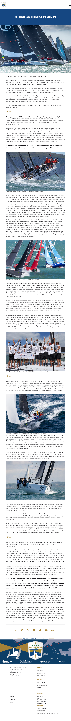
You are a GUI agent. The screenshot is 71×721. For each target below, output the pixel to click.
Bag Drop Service (41, 675)
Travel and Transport (42, 685)
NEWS (11, 694)
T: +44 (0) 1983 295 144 (42, 708)
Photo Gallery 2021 (41, 703)
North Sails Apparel (42, 677)
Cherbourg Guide (41, 673)
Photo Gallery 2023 (41, 701)
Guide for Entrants (41, 672)
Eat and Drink (40, 684)
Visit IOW (39, 687)
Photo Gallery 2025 (41, 700)
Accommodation (41, 682)
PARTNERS (12, 699)
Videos (38, 698)
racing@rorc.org (41, 710)
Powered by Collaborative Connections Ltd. (48, 713)
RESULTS (12, 696)
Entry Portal (40, 670)
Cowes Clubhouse (41, 689)
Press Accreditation (42, 696)
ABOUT (11, 702)
